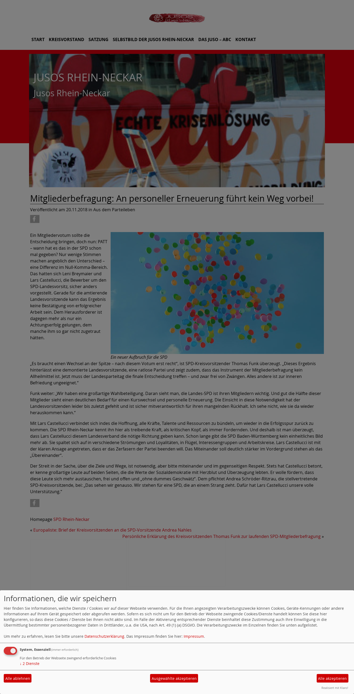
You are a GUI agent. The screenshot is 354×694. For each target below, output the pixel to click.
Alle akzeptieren (332, 678)
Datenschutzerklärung (104, 636)
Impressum (194, 636)
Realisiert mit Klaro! (334, 688)
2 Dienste (29, 663)
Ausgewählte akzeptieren (174, 678)
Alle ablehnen (17, 678)
